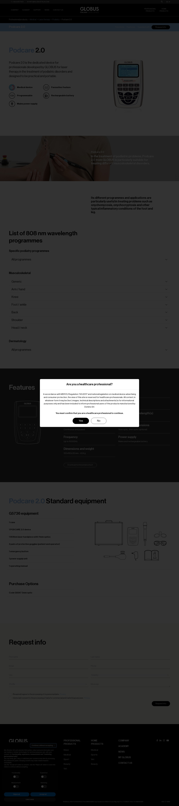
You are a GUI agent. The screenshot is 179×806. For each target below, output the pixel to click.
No (98, 420)
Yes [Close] (81, 420)
